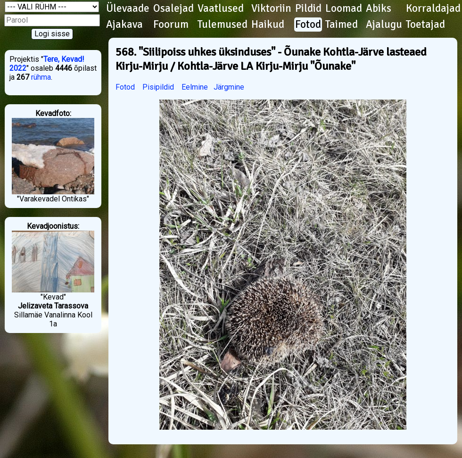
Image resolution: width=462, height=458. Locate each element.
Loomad (343, 8)
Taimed (341, 24)
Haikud (267, 24)
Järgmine (229, 87)
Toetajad (425, 24)
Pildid (308, 8)
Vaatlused (221, 8)
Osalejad (173, 8)
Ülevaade (127, 8)
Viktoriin (271, 8)
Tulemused (223, 24)
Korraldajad (433, 8)
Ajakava (124, 24)
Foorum (171, 24)
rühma (41, 77)
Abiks (378, 8)
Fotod (308, 24)
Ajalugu (384, 24)
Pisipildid (158, 87)
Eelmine (195, 87)
